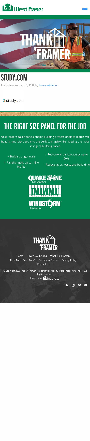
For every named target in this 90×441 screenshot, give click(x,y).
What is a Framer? (60, 255)
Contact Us (43, 264)
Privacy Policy (69, 260)
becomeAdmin (48, 85)
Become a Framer (48, 260)
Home (19, 255)
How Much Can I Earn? (22, 260)
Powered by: (45, 278)
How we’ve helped (37, 255)
